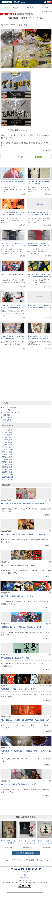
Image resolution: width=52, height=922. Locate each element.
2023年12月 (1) (7, 442)
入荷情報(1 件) (29, 14)
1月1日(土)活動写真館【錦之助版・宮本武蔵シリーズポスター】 (24, 534)
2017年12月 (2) (7, 474)
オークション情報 (45, 686)
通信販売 (30, 8)
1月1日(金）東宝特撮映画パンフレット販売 (17, 596)
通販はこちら (26, 853)
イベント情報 (47, 500)
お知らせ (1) (7, 420)
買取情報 (45, 8)
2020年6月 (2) (7, 457)
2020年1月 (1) (7, 462)
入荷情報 (48, 624)
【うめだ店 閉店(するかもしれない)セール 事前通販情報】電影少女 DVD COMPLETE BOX (38, 338)
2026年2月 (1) (7, 432)
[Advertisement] (26, 378)
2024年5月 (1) (7, 440)
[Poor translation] (28, 886)
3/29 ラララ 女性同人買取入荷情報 (12, 181)
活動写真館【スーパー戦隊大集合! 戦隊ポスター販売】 (21, 627)
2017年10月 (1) (7, 479)
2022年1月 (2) (7, 447)
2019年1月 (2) (7, 469)
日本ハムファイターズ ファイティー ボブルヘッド (27, 842)
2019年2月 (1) (7, 467)
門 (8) (8, 410)
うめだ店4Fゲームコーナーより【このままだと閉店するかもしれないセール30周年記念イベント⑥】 (39, 215)
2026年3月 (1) (7, 430)
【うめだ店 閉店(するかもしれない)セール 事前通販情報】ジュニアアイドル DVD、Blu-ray (13, 338)
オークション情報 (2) (11, 412)
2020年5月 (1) (7, 459)
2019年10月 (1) (7, 464)
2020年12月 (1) (7, 455)
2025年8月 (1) (7, 435)
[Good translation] (21, 886)
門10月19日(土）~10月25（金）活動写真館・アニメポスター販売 (25, 720)
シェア (20, 157)
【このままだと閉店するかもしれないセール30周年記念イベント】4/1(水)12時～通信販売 (12, 215)
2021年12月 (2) (7, 450)
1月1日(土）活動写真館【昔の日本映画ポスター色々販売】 (23, 503)
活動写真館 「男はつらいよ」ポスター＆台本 (18, 689)
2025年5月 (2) (7, 437)
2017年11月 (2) (7, 477)
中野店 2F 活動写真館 (11, 8)
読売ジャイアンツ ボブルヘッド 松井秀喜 (9, 842)
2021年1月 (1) (7, 452)
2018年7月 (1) (7, 472)
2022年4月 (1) (7, 445)
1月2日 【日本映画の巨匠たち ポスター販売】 (18, 565)
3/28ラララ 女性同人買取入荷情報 (12, 274)
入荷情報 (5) (7, 417)
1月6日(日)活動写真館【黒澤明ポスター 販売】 (19, 784)
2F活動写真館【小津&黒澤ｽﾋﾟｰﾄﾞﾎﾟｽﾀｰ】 (16, 658)
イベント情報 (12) (9, 407)
